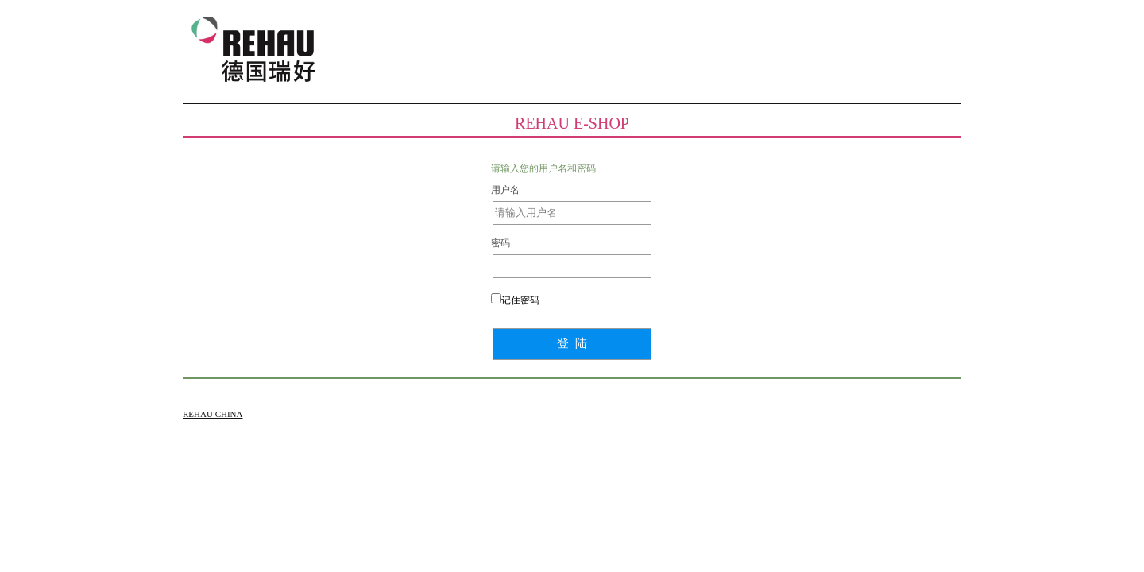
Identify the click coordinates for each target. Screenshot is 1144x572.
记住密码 (520, 300)
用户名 (505, 189)
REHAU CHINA (212, 414)
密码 (500, 243)
